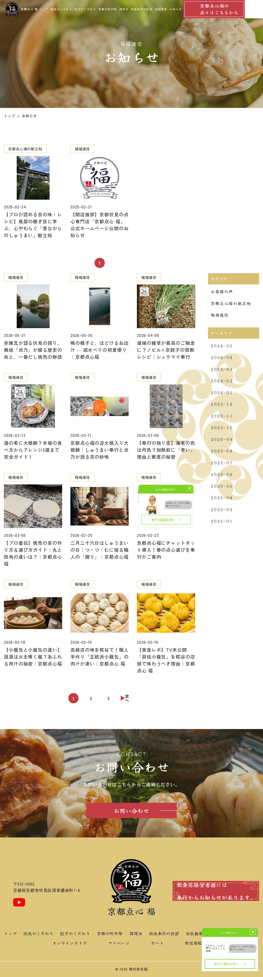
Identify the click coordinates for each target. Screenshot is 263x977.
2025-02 (222, 509)
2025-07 (222, 462)
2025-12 (222, 404)
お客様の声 (222, 291)
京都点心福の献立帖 (231, 303)
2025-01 (222, 521)
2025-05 (222, 486)
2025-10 (222, 427)
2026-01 (222, 392)
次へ (127, 698)
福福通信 (220, 315)
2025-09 (222, 439)
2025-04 (222, 497)
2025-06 (222, 474)
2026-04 (222, 357)
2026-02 (222, 380)
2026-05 (222, 346)
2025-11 (222, 416)
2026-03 (222, 369)
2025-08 (222, 451)
